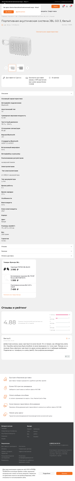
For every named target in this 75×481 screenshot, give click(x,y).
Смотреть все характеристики (47, 32)
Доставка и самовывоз (9, 446)
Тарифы (4, 428)
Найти (56, 6)
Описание (36, 93)
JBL (16, 16)
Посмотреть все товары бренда (12, 294)
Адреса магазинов (25, 451)
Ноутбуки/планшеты (8, 433)
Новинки (4, 436)
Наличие (36, 251)
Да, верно (9, 12)
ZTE (28, 431)
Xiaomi (29, 429)
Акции (3, 438)
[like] (67, 356)
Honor (36, 431)
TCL (28, 436)
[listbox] (15, 1)
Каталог (11, 16)
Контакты (22, 446)
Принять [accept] (64, 473)
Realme (36, 436)
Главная (4, 16)
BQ (28, 434)
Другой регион (21, 12)
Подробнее (46, 473)
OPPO (35, 434)
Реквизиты (5, 460)
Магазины (57, 1)
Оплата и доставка (36, 256)
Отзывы (36, 246)
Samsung (36, 429)
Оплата (3, 449)
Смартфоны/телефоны (9, 431)
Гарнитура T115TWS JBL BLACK (20, 267)
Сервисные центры (25, 449)
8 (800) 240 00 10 (55, 443)
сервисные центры (67, 1)
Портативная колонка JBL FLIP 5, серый (21, 286)
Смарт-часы (52, 11)
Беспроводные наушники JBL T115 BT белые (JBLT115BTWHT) (22, 277)
